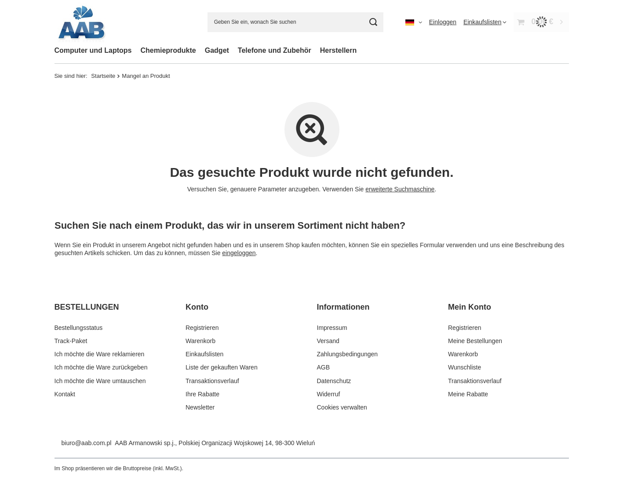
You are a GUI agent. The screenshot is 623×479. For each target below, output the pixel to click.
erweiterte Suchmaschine (399, 189)
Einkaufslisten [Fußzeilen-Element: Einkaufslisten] (204, 354)
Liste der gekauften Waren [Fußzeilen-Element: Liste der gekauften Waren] (222, 367)
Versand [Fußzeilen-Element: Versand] (328, 340)
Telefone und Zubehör (274, 50)
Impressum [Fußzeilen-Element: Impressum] (332, 327)
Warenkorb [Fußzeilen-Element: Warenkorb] (200, 340)
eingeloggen (238, 252)
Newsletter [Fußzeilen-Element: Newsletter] (200, 407)
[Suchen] (373, 22)
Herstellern (338, 50)
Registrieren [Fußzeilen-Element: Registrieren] (202, 327)
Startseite (103, 76)
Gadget (217, 50)
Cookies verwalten (342, 407)
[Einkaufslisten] (484, 22)
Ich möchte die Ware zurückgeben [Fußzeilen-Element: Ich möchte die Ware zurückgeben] (101, 367)
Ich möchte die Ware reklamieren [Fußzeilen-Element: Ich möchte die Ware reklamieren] (100, 354)
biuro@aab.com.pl (87, 442)
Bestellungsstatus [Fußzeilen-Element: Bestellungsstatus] (79, 327)
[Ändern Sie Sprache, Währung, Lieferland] (413, 22)
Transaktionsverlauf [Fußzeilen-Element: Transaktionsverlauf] (212, 380)
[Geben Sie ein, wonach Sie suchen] (295, 22)
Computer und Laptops (93, 50)
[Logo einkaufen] (81, 22)
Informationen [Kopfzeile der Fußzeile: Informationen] (343, 307)
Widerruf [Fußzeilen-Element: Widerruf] (328, 394)
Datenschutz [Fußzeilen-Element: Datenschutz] (334, 380)
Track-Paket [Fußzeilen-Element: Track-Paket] (71, 340)
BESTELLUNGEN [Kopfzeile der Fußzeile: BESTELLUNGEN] (87, 307)
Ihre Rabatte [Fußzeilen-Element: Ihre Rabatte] (202, 394)
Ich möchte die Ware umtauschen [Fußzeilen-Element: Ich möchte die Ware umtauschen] (100, 380)
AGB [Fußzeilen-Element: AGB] (323, 367)
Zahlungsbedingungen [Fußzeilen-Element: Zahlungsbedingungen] (347, 354)
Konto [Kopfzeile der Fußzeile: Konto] (197, 307)
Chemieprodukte (168, 50)
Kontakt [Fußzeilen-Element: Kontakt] (65, 394)
